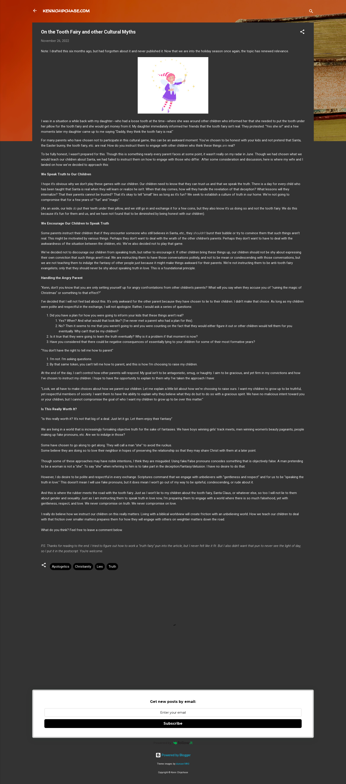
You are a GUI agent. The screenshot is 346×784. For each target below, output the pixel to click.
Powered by (173, 743)
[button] (302, 32)
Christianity (83, 567)
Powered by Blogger (173, 755)
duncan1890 (182, 763)
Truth (112, 567)
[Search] (311, 12)
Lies (100, 567)
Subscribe (173, 723)
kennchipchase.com (66, 10)
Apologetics (60, 567)
